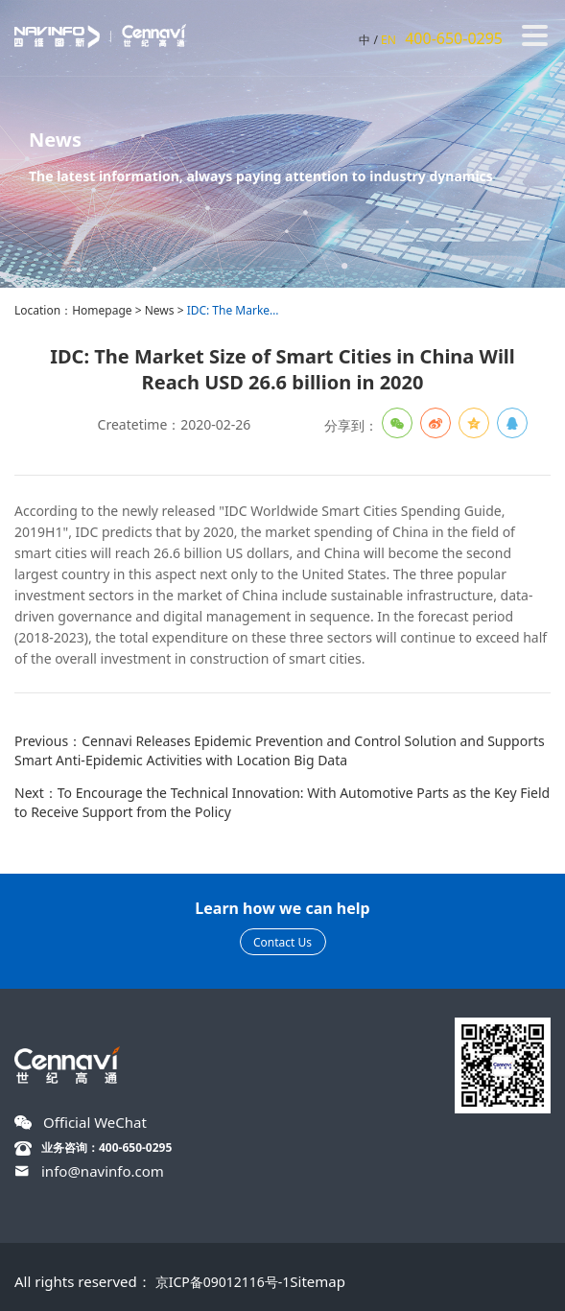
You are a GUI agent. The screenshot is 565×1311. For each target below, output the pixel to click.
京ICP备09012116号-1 (223, 1282)
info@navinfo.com (102, 1171)
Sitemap (317, 1281)
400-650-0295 (454, 38)
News (160, 310)
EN (388, 40)
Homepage (101, 310)
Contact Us (282, 942)
